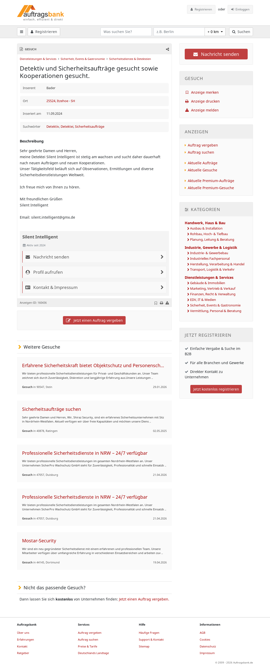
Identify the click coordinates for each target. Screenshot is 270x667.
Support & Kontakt (151, 639)
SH (73, 101)
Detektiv (52, 126)
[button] (167, 49)
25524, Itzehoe (57, 101)
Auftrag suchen (201, 152)
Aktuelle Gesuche (202, 170)
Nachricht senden (216, 54)
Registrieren (201, 9)
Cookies (205, 639)
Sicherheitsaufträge (89, 126)
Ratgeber (23, 653)
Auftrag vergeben (203, 145)
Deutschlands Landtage (93, 653)
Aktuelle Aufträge (202, 162)
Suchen (241, 31)
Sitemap (144, 646)
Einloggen (240, 9)
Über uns (23, 633)
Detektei (67, 126)
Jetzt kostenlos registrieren (216, 389)
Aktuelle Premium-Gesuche (211, 187)
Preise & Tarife (87, 646)
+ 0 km (214, 31)
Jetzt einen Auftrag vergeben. (144, 599)
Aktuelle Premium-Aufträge (211, 180)
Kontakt (22, 646)
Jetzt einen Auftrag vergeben (94, 320)
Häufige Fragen (149, 633)
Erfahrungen (25, 639)
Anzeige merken (202, 92)
